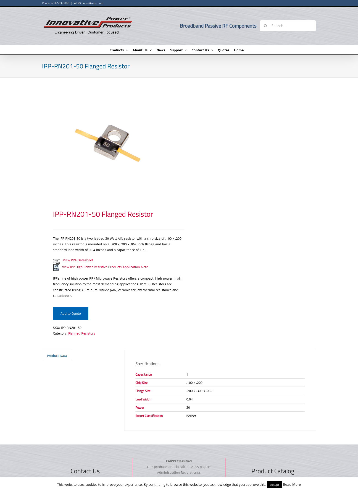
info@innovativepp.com (88, 3)
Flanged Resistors (81, 333)
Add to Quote (71, 313)
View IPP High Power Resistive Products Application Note (100, 267)
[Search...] (288, 25)
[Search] (265, 25)
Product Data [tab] (57, 355)
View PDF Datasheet (73, 260)
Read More (292, 484)
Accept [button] (274, 485)
